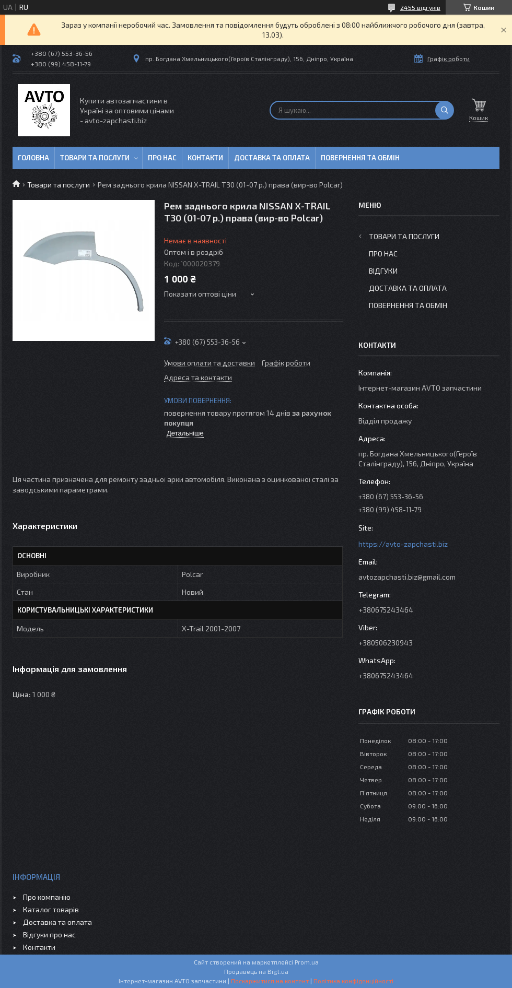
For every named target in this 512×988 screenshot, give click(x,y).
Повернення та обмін (360, 158)
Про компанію (47, 896)
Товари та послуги (95, 158)
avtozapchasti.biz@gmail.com (407, 576)
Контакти (205, 158)
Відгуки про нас (49, 934)
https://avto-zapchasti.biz (403, 543)
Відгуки (383, 270)
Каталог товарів (51, 909)
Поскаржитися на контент (270, 980)
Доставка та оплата (272, 158)
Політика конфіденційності (353, 980)
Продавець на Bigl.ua (256, 971)
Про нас (162, 158)
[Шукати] (444, 110)
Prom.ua (307, 962)
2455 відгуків (420, 7)
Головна (33, 158)
